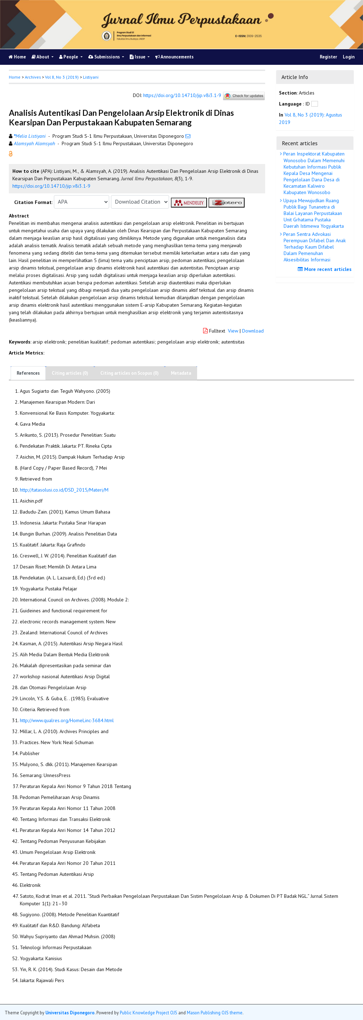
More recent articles (326, 269)
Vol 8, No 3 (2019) (62, 77)
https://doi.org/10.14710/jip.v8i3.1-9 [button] (51, 186)
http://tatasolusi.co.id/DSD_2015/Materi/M (64, 490)
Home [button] (15, 77)
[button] (10, 153)
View (233, 331)
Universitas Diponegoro (70, 1012)
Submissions (104, 57)
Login (348, 57)
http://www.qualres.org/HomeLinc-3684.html (67, 720)
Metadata (181, 373)
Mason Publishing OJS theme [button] (214, 1012)
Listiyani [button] (91, 77)
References (28, 373)
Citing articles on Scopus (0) (129, 373)
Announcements (174, 57)
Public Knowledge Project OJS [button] (148, 1012)
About (41, 57)
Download (253, 331)
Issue (138, 57)
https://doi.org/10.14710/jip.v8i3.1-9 (182, 95)
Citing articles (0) (70, 373)
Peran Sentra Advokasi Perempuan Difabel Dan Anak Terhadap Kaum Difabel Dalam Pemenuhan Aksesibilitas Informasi (314, 247)
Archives (33, 77)
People (69, 57)
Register (328, 57)
